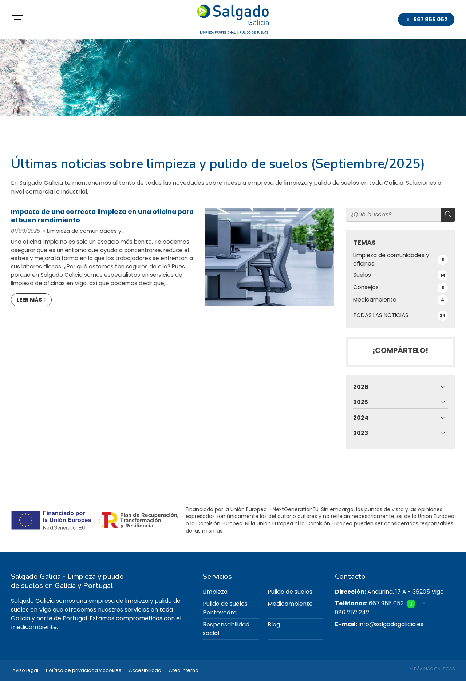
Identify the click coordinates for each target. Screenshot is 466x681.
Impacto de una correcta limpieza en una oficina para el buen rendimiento (102, 216)
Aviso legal (25, 670)
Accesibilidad (145, 670)
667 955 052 (386, 603)
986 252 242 (352, 612)
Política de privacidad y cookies (83, 670)
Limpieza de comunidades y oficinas (82, 231)
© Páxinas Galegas (432, 669)
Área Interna (183, 670)
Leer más (29, 299)
